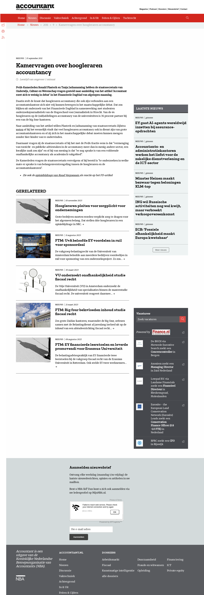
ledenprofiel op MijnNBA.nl (89, 493)
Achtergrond (78, 17)
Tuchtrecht (129, 17)
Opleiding (143, 571)
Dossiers (162, 9)
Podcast (153, 9)
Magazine (144, 9)
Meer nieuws (161, 251)
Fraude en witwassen (150, 565)
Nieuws (32, 17)
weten (19, 130)
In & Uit (94, 17)
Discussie (45, 17)
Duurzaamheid (146, 560)
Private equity (175, 571)
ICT (169, 565)
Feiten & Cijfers (111, 17)
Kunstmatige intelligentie (118, 571)
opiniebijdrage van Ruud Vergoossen (57, 176)
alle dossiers (110, 576)
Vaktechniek (61, 17)
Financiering (175, 560)
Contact (183, 9)
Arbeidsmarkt (110, 560)
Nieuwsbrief (173, 9)
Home (21, 17)
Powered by (160, 333)
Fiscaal (106, 565)
